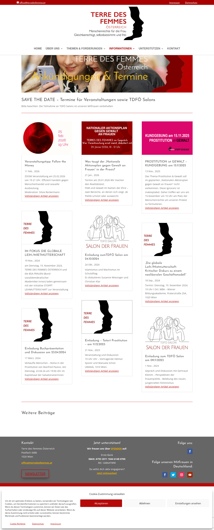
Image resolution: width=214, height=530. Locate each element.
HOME (38, 48)
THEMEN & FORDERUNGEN (84, 48)
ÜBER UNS (53, 48)
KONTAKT (173, 48)
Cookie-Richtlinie (17, 523)
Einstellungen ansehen (188, 503)
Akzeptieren (101, 503)
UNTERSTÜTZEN (149, 48)
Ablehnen (144, 503)
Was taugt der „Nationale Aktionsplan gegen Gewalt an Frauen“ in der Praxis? (105, 209)
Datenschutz (38, 523)
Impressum (55, 523)
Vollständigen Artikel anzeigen (42, 239)
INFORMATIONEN (120, 48)
